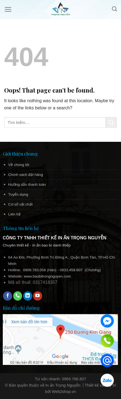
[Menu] (8, 9)
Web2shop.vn (64, 391)
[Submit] (111, 122)
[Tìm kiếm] (114, 9)
